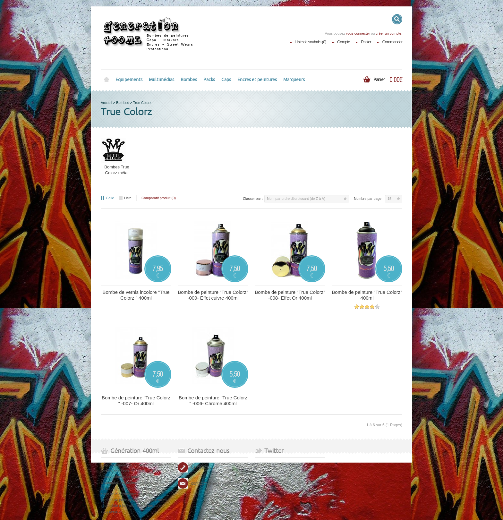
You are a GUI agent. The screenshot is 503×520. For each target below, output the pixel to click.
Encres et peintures (257, 79)
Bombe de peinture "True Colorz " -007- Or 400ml (136, 400)
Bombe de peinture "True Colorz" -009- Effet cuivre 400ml (213, 295)
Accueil (106, 103)
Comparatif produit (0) (158, 198)
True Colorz (142, 103)
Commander (392, 41)
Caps (226, 79)
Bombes (189, 79)
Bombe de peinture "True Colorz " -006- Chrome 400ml (213, 400)
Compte (343, 41)
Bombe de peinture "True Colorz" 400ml (367, 295)
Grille (107, 198)
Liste (125, 198)
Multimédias (161, 79)
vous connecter (358, 33)
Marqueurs (294, 79)
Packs (209, 79)
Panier (366, 41)
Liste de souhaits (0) (310, 41)
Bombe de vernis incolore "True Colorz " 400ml (135, 295)
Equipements (128, 79)
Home (106, 80)
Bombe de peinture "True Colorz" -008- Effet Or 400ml (290, 295)
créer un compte (388, 33)
